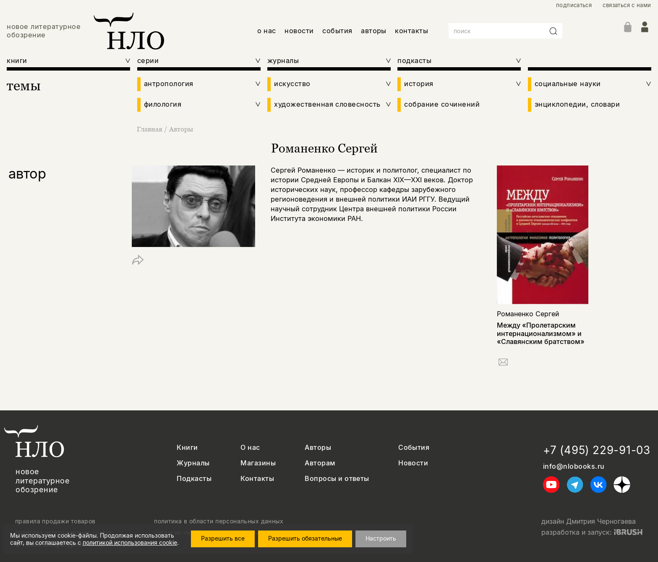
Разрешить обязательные (305, 538)
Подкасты (194, 479)
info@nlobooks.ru (574, 466)
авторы (373, 30)
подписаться (574, 5)
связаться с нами (627, 5)
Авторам (320, 463)
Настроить (381, 538)
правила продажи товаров (55, 521)
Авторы (181, 129)
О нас (250, 448)
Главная (150, 129)
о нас (266, 30)
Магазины (258, 463)
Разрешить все (223, 538)
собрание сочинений (442, 104)
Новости (413, 463)
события (337, 30)
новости (299, 30)
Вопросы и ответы (337, 479)
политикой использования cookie (130, 542)
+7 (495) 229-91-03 (596, 450)
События (413, 448)
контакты (411, 30)
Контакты (257, 479)
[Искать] (553, 31)
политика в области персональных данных (218, 521)
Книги (187, 448)
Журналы (193, 463)
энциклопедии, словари (577, 104)
